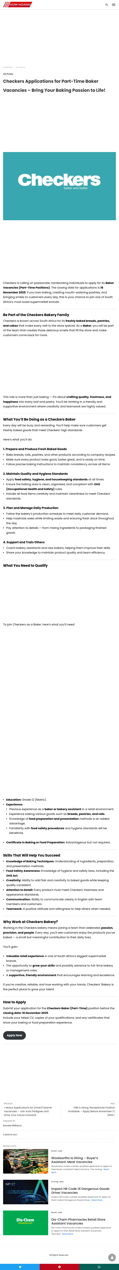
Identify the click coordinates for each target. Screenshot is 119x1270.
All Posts (20, 67)
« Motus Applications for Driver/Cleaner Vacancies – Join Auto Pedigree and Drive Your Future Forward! (28, 1111)
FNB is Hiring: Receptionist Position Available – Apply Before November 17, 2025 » (91, 1111)
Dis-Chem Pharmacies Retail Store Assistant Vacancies (78, 1221)
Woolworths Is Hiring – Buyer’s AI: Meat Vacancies (74, 1160)
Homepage (8, 67)
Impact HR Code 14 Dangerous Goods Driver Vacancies (80, 1191)
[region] (59, 36)
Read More (97, 1200)
